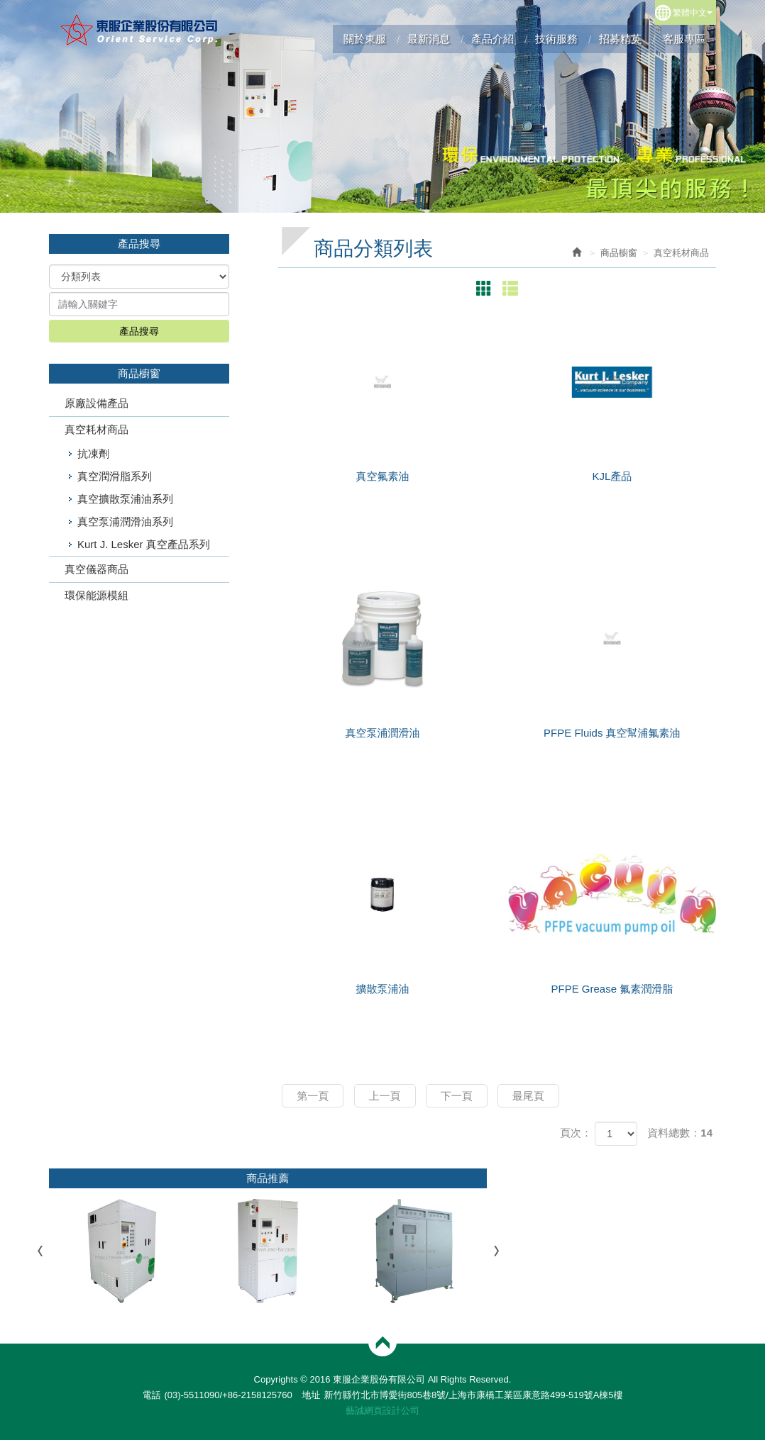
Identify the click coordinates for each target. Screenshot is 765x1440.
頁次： (576, 1133)
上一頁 (385, 1096)
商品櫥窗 (618, 252)
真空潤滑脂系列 (114, 476)
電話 (151, 1395)
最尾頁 (528, 1096)
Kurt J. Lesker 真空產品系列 (143, 544)
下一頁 (457, 1096)
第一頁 (313, 1096)
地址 (311, 1395)
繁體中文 (692, 13)
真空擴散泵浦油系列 (125, 499)
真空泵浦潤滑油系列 (125, 521)
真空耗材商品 (96, 429)
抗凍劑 (93, 453)
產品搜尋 (139, 331)
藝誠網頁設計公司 (382, 1410)
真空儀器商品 (96, 569)
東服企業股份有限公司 (139, 30)
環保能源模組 (96, 595)
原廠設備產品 (96, 403)
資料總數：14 (679, 1133)
